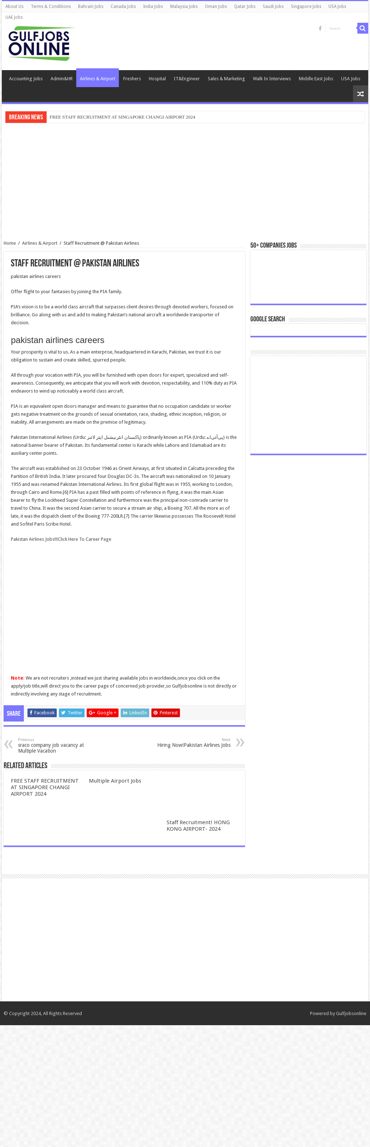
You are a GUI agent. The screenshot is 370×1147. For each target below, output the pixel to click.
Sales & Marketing (226, 78)
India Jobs (153, 6)
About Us (14, 6)
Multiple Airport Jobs (115, 781)
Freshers (132, 78)
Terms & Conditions (51, 6)
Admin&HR (62, 78)
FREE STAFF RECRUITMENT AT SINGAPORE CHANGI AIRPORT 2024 (122, 117)
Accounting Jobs (26, 78)
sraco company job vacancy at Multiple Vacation (55, 745)
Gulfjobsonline (351, 1135)
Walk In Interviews (272, 78)
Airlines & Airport (97, 78)
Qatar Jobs (244, 6)
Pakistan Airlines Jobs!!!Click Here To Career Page (61, 539)
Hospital (157, 78)
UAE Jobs (14, 17)
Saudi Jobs (273, 6)
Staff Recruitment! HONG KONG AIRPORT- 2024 (198, 825)
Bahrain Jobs (90, 6)
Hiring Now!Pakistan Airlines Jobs (193, 742)
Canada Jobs (123, 6)
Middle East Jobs (316, 78)
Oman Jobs (216, 6)
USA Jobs (337, 6)
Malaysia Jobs (184, 6)
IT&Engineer (187, 78)
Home (10, 243)
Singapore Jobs (306, 6)
